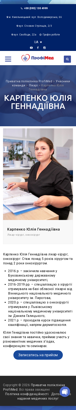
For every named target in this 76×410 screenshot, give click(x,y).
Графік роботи (51, 34)
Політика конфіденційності (27, 394)
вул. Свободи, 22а (25, 34)
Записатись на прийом (38, 355)
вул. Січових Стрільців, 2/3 (35, 25)
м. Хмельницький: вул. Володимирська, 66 (35, 17)
